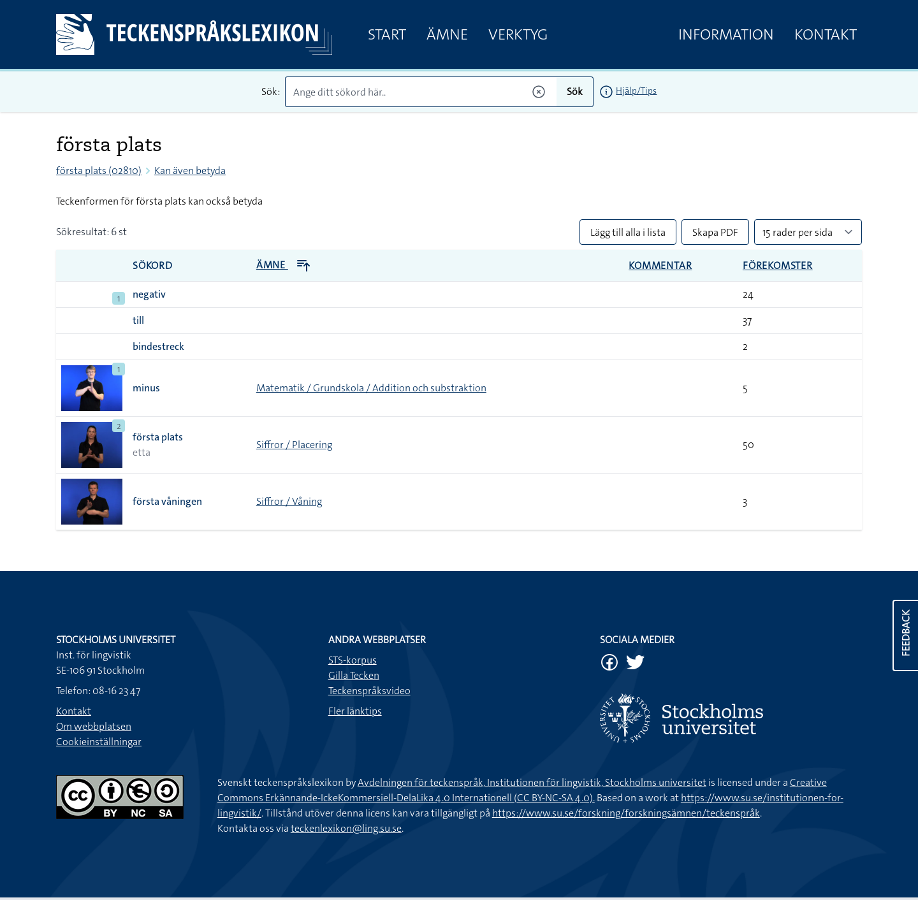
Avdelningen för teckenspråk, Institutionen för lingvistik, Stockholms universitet (532, 782)
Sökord (153, 265)
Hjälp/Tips (636, 90)
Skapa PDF (715, 232)
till (138, 320)
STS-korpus (352, 660)
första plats (158, 437)
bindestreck (158, 346)
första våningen (167, 501)
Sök (575, 91)
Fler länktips (355, 711)
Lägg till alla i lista (628, 232)
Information (726, 34)
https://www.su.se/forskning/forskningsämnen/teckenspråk (626, 813)
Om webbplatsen (93, 726)
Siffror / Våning (289, 501)
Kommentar (660, 265)
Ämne (447, 34)
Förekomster (778, 265)
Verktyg (518, 34)
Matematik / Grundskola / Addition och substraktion (371, 388)
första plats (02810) (99, 170)
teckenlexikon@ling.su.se (346, 828)
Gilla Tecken (353, 675)
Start (387, 34)
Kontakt (825, 34)
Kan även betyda (190, 170)
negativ (149, 294)
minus (146, 388)
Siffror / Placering (294, 444)
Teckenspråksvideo (369, 690)
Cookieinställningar (99, 741)
